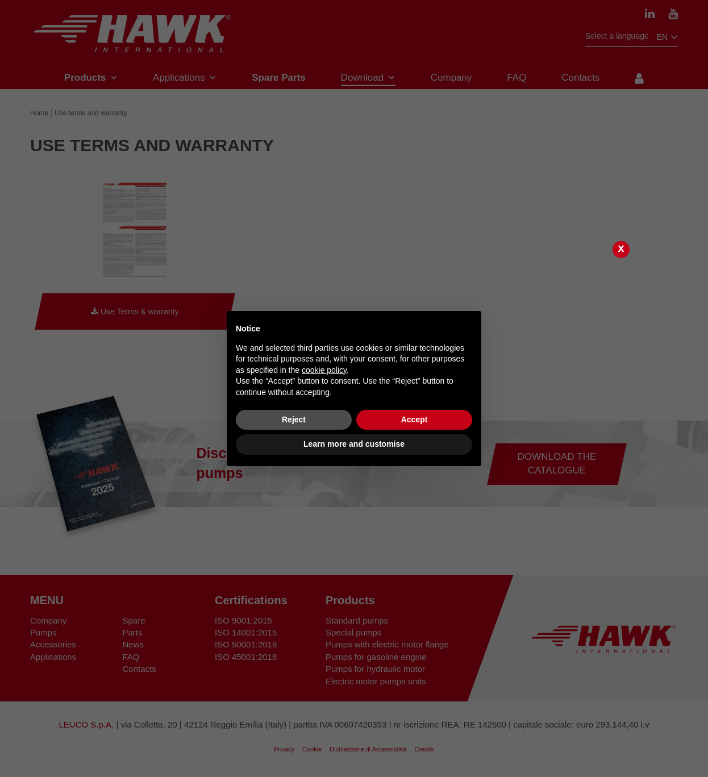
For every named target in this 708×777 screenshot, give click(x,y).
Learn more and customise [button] (354, 443)
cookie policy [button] (324, 370)
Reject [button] (294, 419)
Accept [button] (414, 419)
